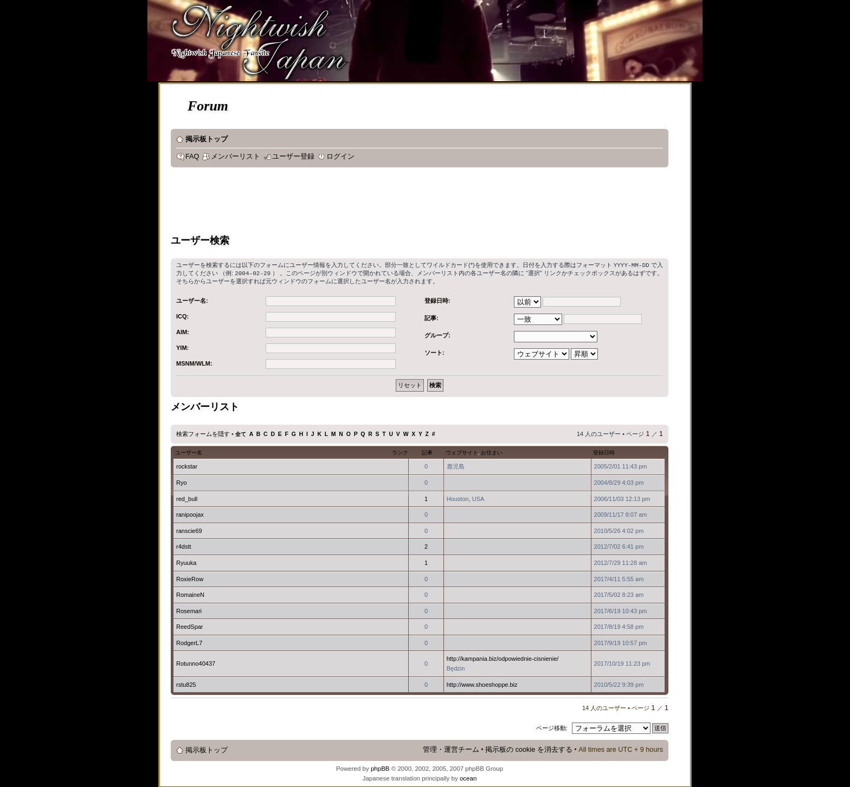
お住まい (492, 451)
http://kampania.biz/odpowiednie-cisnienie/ (503, 657)
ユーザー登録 (293, 156)
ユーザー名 (188, 451)
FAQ (192, 156)
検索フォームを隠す (203, 433)
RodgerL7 (189, 642)
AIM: (182, 331)
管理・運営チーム (451, 748)
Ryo (181, 481)
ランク (400, 451)
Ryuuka (186, 561)
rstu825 (186, 683)
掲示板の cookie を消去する (528, 748)
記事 (427, 451)
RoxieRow (189, 578)
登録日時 (604, 451)
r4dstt (183, 545)
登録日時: (437, 299)
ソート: (434, 351)
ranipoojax (190, 513)
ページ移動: (552, 727)
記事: (431, 317)
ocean (468, 777)
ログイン (340, 156)
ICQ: (182, 315)
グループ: (437, 334)
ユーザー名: (192, 299)
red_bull (186, 498)
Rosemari (189, 610)
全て (240, 433)
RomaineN (190, 593)
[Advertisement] (368, 202)
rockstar (186, 465)
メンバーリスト (235, 156)
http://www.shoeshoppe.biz (482, 683)
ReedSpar (189, 625)
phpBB (380, 767)
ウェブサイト (462, 451)
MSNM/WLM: (194, 362)
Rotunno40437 (195, 662)
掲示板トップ (206, 139)
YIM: (182, 346)
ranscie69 (189, 529)
